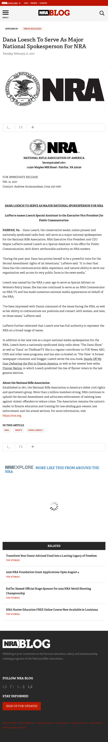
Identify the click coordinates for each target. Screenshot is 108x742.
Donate (43, 3)
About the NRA (9, 723)
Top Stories (13, 560)
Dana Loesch (35, 430)
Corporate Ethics (77, 723)
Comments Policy (43, 723)
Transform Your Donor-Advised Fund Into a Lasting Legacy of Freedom (51, 556)
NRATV (18, 430)
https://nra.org (12, 415)
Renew (34, 3)
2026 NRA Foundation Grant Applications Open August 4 (42, 572)
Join (26, 3)
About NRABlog (26, 723)
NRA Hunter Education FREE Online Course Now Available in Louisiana (52, 609)
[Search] (102, 13)
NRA (7, 430)
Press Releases (32, 28)
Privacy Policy (61, 723)
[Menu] (6, 15)
